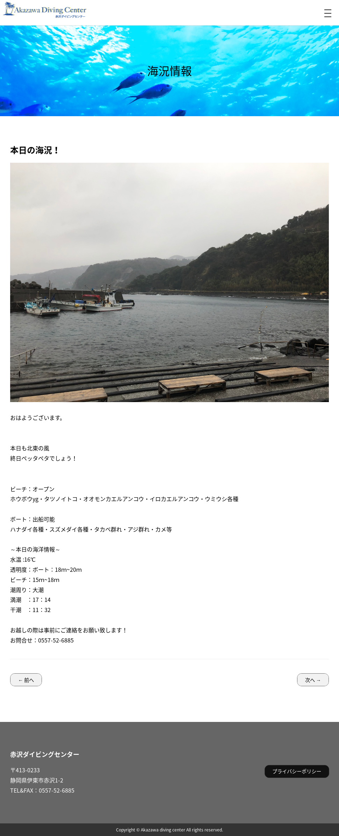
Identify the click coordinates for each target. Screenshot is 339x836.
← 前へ (26, 680)
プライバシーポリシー (296, 771)
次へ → (313, 680)
